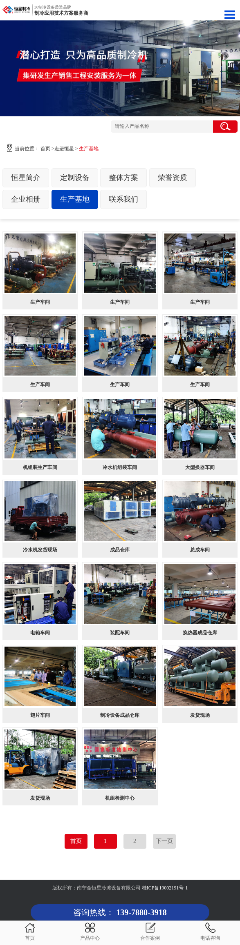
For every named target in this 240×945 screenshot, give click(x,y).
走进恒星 (64, 148)
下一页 (164, 841)
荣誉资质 (172, 177)
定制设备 (75, 177)
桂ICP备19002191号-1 (165, 888)
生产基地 (75, 199)
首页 (45, 148)
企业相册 (25, 199)
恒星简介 (25, 177)
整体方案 (123, 177)
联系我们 (123, 199)
